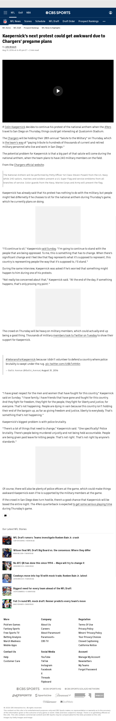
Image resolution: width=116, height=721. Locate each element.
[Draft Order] (69, 21)
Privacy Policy (86, 628)
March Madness (12, 641)
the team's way (14, 142)
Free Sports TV (11, 632)
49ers (107, 127)
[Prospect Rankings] (88, 21)
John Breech (10, 47)
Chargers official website (29, 165)
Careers (45, 628)
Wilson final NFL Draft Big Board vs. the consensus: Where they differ (52, 550)
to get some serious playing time (92, 504)
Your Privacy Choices (90, 637)
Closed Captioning (88, 641)
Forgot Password (88, 669)
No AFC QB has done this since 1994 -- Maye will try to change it (48, 563)
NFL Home (6, 28)
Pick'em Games (12, 624)
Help (6, 657)
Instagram (46, 665)
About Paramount (50, 632)
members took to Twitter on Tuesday (75, 335)
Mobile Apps (10, 645)
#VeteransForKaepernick (21, 359)
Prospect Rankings (31, 28)
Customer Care (12, 661)
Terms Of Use (86, 624)
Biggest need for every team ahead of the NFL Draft (42, 588)
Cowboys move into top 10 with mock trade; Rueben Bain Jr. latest (50, 575)
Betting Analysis (12, 637)
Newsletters (85, 661)
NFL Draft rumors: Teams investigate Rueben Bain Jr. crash (46, 537)
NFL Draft (17, 28)
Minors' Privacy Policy (90, 632)
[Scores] (28, 21)
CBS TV (45, 641)
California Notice (88, 645)
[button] (104, 21)
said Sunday (49, 248)
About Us (46, 624)
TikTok (44, 661)
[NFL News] (15, 21)
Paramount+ (48, 637)
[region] (58, 91)
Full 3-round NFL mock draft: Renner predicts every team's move (49, 601)
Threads (45, 677)
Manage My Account (89, 657)
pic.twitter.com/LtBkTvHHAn (62, 364)
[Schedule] (40, 21)
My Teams (84, 665)
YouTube (45, 657)
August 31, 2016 (50, 370)
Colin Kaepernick (15, 127)
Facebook (46, 669)
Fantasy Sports (12, 628)
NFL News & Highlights (51, 28)
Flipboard (46, 681)
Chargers (13, 138)
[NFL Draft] (54, 21)
